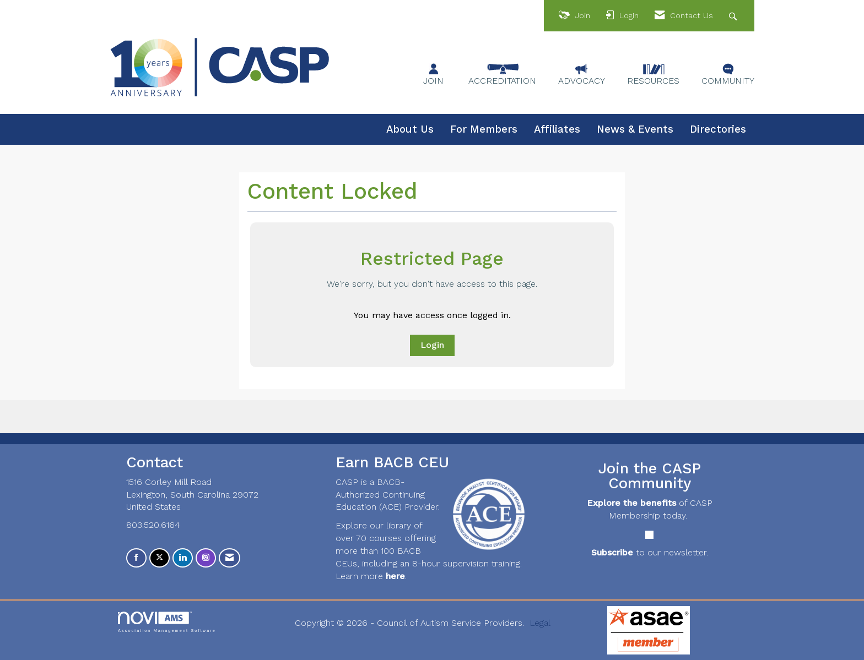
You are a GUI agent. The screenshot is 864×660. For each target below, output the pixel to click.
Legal (540, 623)
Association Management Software (167, 622)
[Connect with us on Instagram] (206, 558)
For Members (483, 129)
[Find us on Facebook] (136, 558)
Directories (718, 129)
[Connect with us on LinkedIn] (182, 558)
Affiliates (557, 129)
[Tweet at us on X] (159, 558)
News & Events (635, 129)
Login (432, 345)
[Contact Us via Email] (229, 558)
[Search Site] (734, 16)
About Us (410, 129)
